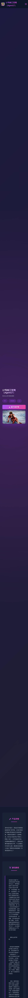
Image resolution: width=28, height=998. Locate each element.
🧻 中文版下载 (14, 407)
